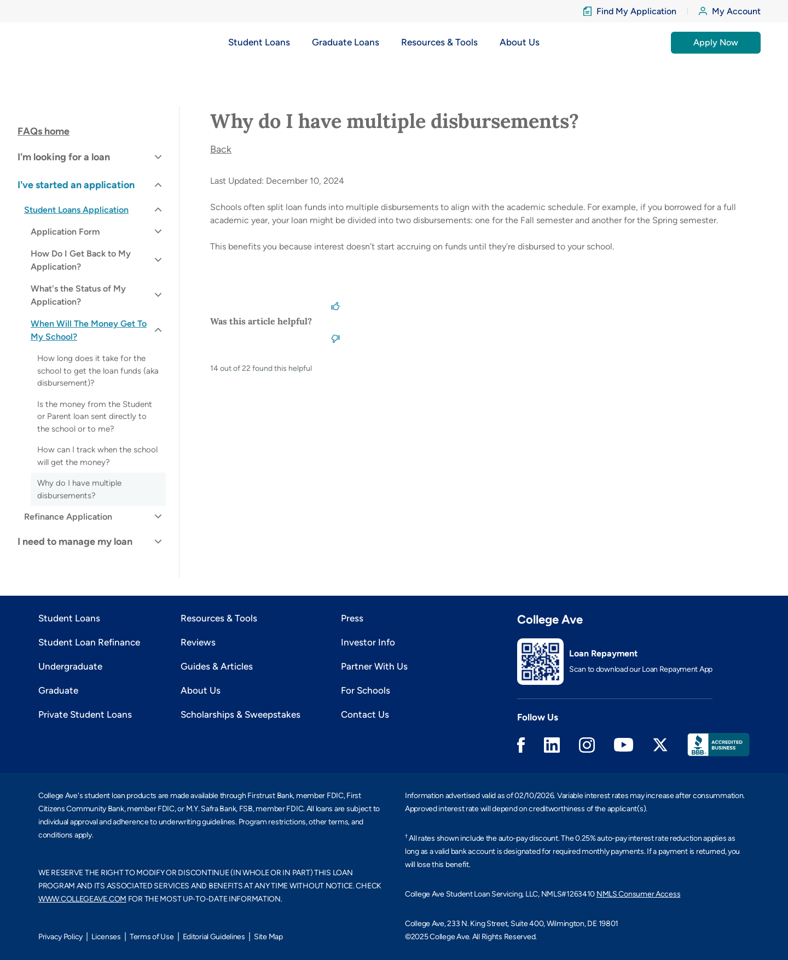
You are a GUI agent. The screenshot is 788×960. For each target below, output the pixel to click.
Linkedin (552, 745)
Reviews (198, 642)
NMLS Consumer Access (638, 894)
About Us (201, 690)
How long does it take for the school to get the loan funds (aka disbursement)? (98, 370)
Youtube (623, 745)
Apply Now (715, 42)
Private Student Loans (85, 714)
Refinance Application (68, 516)
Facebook (521, 745)
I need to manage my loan (75, 542)
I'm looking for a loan (64, 157)
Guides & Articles (217, 666)
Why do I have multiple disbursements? (79, 489)
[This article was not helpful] (335, 337)
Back (220, 149)
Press (352, 618)
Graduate (58, 690)
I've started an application (76, 185)
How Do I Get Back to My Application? (81, 260)
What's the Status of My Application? (78, 295)
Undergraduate (70, 666)
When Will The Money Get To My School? (89, 330)
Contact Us (365, 714)
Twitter (660, 745)
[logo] (62, 42)
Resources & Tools (219, 618)
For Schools (365, 690)
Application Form (65, 231)
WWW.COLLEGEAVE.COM (82, 899)
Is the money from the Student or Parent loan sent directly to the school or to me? (94, 416)
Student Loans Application (76, 210)
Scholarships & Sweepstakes (240, 714)
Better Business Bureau (718, 745)
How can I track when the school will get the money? (97, 456)
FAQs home (43, 131)
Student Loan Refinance (89, 642)
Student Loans (69, 618)
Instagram (587, 745)
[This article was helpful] (335, 304)
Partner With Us (374, 666)
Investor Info (368, 642)
